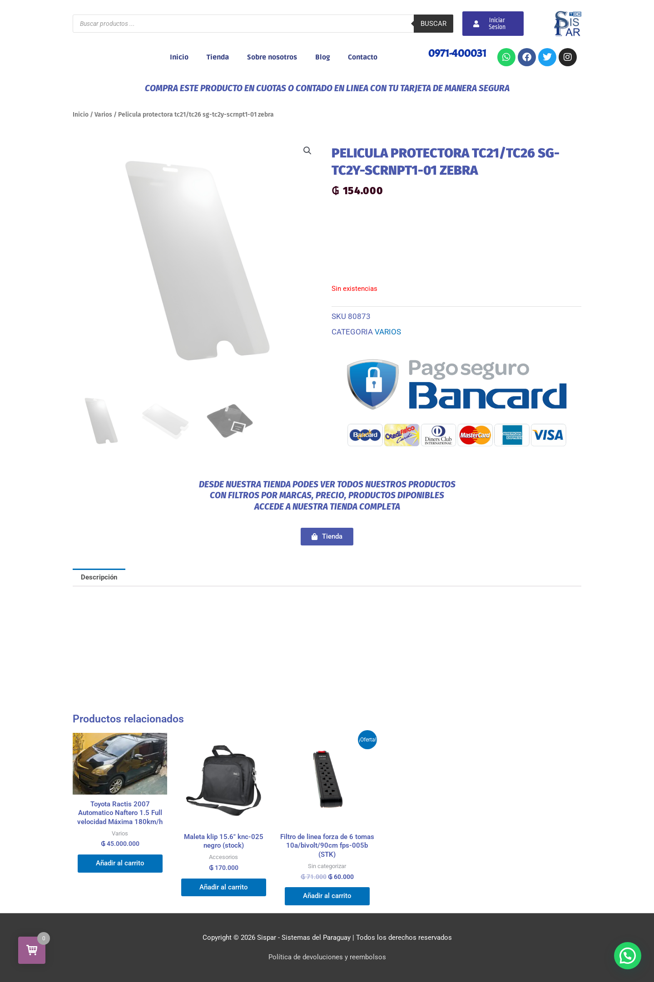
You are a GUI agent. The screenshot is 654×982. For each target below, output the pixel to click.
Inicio (179, 57)
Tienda (218, 57)
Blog (322, 57)
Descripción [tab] (99, 577)
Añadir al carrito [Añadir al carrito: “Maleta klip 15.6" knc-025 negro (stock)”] (223, 887)
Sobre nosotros (272, 57)
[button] (307, 150)
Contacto (362, 57)
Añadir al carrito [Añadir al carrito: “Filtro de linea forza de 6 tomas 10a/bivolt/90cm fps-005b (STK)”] (327, 896)
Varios (103, 114)
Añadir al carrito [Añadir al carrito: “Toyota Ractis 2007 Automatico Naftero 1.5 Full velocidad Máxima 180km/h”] (120, 863)
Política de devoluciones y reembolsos (327, 957)
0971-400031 (457, 53)
